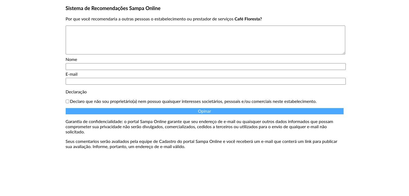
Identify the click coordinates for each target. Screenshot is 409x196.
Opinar (204, 111)
